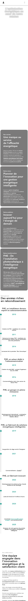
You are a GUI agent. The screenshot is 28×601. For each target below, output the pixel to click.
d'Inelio (19, 470)
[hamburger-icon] (24, 2)
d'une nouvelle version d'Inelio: (14, 519)
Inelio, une (13, 284)
